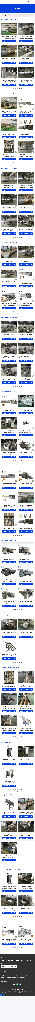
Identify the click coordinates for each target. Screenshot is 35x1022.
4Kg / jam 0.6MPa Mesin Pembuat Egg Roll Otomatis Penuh (9, 465)
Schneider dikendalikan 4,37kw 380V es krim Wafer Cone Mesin (26, 191)
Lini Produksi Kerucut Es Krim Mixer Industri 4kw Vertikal (9, 781)
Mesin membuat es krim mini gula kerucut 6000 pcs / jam (26, 290)
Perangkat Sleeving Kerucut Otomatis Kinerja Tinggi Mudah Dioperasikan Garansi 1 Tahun (9, 934)
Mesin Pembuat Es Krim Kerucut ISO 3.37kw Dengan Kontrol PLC (9, 542)
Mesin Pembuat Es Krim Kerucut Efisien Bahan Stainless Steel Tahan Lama (26, 38)
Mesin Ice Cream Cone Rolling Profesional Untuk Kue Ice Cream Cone (26, 619)
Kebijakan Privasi (15, 1014)
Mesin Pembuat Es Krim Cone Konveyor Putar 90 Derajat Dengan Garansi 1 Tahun (9, 880)
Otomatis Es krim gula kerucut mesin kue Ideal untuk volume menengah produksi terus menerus (26, 421)
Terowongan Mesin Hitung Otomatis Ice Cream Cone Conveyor (9, 650)
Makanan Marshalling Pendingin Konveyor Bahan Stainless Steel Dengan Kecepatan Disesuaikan (26, 749)
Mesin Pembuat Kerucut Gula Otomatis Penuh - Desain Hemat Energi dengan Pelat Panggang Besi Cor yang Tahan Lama (9, 137)
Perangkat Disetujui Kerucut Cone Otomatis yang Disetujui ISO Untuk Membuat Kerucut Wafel (26, 911)
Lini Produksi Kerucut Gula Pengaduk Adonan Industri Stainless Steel (9, 911)
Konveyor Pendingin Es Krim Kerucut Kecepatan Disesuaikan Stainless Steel (26, 704)
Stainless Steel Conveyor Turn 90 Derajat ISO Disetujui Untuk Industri (26, 857)
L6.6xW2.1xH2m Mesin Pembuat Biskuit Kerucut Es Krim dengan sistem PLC (26, 159)
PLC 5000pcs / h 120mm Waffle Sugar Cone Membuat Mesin (9, 520)
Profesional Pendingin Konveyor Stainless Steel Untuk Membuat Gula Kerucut (9, 727)
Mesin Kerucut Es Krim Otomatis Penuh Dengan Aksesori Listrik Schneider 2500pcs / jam (9, 236)
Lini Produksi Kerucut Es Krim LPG (26, 267)
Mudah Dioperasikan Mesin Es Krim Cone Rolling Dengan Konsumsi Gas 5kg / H (9, 574)
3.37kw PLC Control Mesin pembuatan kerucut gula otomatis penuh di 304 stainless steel (26, 497)
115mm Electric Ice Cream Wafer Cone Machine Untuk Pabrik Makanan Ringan (26, 443)
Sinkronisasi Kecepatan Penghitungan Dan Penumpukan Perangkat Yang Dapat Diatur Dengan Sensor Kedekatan (26, 650)
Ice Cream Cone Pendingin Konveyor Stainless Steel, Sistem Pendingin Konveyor (9, 749)
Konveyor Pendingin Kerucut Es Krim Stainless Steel (9, 704)
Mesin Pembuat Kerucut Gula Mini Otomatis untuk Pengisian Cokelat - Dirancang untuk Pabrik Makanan (26, 520)
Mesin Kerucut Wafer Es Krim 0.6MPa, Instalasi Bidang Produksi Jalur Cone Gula (26, 596)
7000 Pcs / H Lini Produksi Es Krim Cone (9, 267)
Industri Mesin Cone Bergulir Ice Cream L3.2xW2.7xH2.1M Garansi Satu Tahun (9, 619)
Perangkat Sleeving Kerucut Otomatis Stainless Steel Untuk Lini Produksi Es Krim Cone (26, 934)
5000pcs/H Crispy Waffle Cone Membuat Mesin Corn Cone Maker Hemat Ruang (9, 344)
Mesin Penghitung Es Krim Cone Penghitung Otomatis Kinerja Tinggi (9, 673)
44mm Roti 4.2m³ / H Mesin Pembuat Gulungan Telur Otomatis (9, 443)
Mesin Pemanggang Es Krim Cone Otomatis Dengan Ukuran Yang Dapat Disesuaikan (26, 83)
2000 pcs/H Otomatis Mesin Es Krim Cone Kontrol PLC (9, 60)
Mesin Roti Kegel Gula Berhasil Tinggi (9, 421)
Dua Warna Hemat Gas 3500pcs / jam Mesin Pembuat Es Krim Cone (9, 159)
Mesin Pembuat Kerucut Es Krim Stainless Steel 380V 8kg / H (9, 83)
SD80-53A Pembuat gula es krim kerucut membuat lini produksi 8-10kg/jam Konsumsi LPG (9, 213)
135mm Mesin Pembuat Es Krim (9, 290)
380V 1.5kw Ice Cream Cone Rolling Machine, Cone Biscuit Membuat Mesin (26, 574)
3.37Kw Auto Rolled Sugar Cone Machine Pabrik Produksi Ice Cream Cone (26, 60)
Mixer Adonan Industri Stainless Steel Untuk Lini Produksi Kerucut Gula (26, 781)
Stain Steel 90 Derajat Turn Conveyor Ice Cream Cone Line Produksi (26, 835)
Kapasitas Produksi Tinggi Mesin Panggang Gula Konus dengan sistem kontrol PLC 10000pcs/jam (9, 312)
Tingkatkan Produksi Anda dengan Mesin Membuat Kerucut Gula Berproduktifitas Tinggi (9, 497)
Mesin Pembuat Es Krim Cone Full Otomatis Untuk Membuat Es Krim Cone (9, 596)
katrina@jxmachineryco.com (9, 992)
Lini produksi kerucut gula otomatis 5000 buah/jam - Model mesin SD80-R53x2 (9, 965)
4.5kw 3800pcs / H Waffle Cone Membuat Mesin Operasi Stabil (26, 389)
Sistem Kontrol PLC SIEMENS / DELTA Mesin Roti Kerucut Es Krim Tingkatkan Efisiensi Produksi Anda (26, 114)
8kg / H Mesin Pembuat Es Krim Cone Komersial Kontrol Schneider (25, 137)
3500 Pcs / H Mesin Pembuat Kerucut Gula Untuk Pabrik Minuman (26, 542)
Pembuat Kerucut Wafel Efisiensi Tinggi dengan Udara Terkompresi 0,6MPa (9, 366)
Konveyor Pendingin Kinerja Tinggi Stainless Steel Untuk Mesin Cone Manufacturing (26, 727)
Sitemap (21, 1014)
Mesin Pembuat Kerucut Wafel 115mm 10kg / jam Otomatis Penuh (9, 389)
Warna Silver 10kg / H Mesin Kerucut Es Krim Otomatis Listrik (9, 191)
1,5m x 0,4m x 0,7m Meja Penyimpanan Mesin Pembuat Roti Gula (9, 835)
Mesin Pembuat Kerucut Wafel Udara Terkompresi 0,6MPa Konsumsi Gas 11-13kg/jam (25, 344)
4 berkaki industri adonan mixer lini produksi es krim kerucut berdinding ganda (9, 803)
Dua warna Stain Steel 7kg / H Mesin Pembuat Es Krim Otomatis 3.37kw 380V (26, 236)
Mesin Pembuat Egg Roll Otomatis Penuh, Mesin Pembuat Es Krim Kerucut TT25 (25, 465)
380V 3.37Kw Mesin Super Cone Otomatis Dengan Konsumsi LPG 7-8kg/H (26, 213)
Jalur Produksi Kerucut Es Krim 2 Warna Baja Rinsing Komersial (26, 312)
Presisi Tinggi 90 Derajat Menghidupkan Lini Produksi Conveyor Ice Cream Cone (9, 857)
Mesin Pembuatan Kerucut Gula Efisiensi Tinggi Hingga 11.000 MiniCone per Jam (9, 114)
